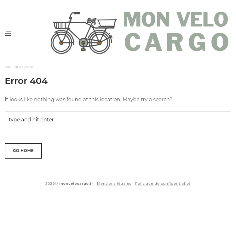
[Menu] (8, 33)
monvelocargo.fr (76, 183)
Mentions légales (114, 183)
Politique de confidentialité (163, 183)
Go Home (23, 150)
